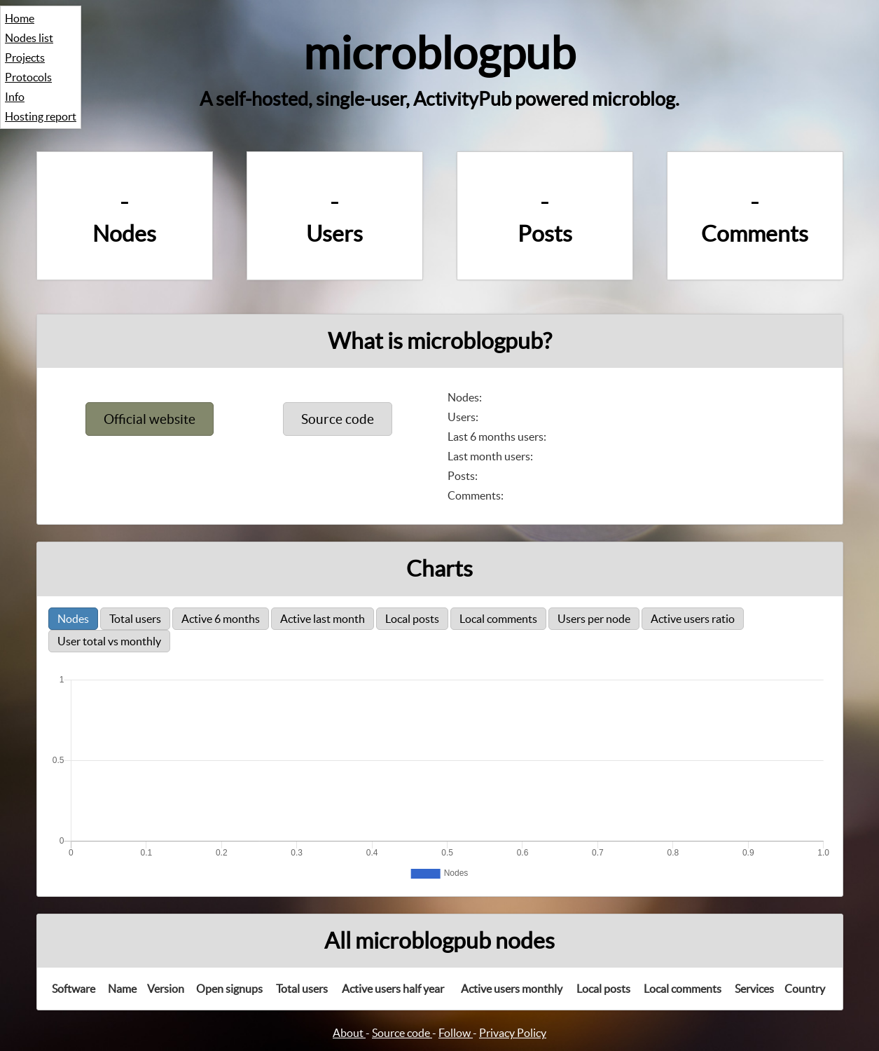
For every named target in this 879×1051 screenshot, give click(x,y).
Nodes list (29, 38)
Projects (25, 57)
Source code (337, 419)
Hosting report (40, 116)
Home (19, 18)
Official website (149, 419)
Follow (455, 1032)
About (349, 1032)
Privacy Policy (512, 1032)
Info (15, 96)
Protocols (28, 77)
